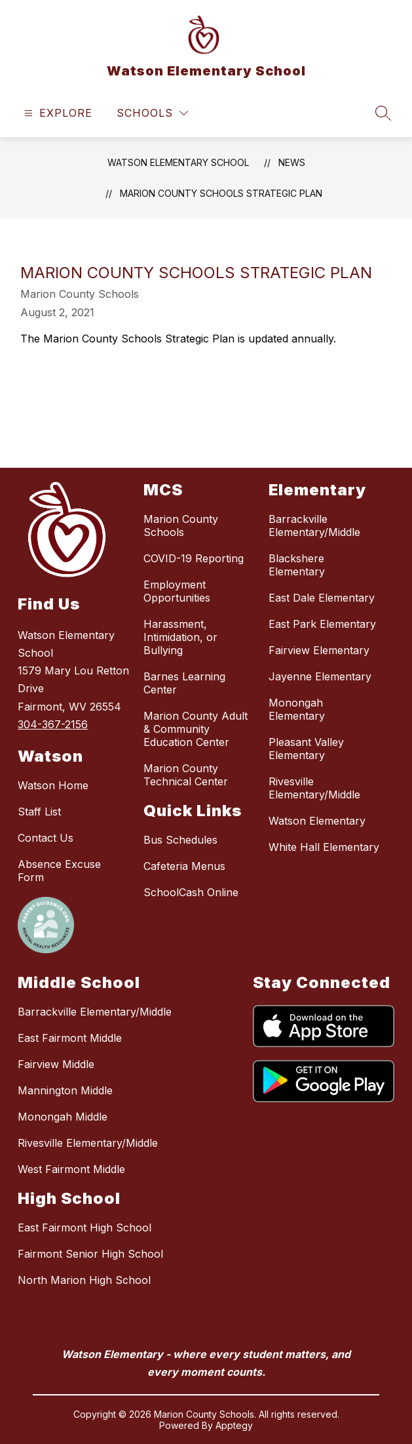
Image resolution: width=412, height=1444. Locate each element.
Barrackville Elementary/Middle (314, 525)
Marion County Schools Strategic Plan (221, 193)
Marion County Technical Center (185, 775)
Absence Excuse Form (59, 870)
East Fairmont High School (84, 1227)
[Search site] (383, 113)
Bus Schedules (180, 839)
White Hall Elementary (324, 847)
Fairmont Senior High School (90, 1253)
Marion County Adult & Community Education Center (195, 729)
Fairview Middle (56, 1064)
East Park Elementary (322, 623)
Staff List (39, 811)
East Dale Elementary (322, 597)
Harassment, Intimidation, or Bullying (180, 637)
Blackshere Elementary (297, 565)
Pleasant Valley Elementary (306, 748)
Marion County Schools (180, 525)
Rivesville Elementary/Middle (314, 788)
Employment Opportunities (176, 591)
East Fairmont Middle (70, 1037)
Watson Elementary (317, 820)
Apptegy (234, 1425)
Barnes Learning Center (184, 683)
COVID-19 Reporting (193, 558)
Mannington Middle (65, 1090)
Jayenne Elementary (320, 676)
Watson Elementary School (178, 162)
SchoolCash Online (190, 892)
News (291, 162)
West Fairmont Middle (71, 1169)
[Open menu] (56, 113)
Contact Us (45, 837)
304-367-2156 (53, 724)
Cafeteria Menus (184, 866)
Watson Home (53, 785)
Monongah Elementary (297, 709)
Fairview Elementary (319, 650)
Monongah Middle (62, 1116)
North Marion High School (84, 1280)
